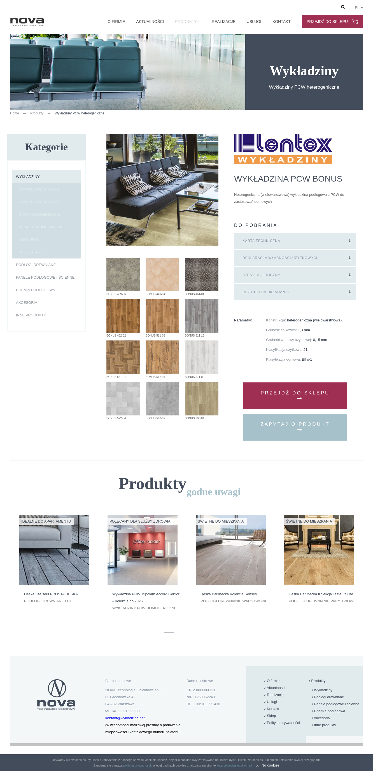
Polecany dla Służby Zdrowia (140, 521)
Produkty (186, 21)
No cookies (270, 765)
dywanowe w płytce (41, 202)
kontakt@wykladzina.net (124, 718)
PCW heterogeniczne (42, 227)
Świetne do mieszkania (221, 521)
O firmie (116, 21)
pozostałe (31, 252)
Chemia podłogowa (35, 290)
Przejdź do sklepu (332, 22)
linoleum (29, 240)
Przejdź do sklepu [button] (295, 395)
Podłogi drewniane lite (48, 601)
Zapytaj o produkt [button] (295, 427)
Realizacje (224, 21)
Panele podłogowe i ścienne (45, 277)
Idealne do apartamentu (46, 521)
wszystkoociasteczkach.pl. (235, 765)
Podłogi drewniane (36, 265)
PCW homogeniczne (40, 214)
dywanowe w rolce (40, 189)
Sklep (271, 716)
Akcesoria (26, 302)
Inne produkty (31, 315)
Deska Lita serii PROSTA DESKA (51, 594)
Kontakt (281, 21)
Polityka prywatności (283, 723)
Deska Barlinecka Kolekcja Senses (229, 594)
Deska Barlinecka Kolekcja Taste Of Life (321, 594)
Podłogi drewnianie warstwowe (234, 601)
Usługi (254, 21)
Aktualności (150, 21)
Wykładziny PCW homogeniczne (144, 608)
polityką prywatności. (137, 765)
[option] (54, 560)
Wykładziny (28, 177)
